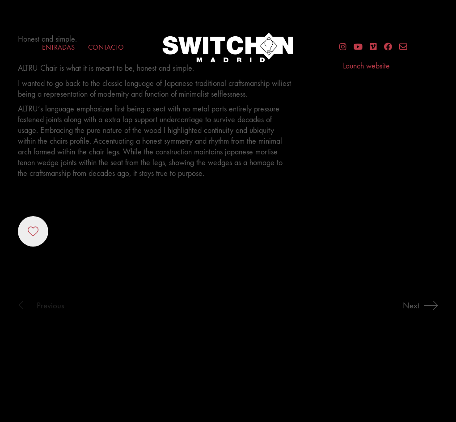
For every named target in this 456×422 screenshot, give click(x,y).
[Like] (33, 231)
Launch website (366, 66)
